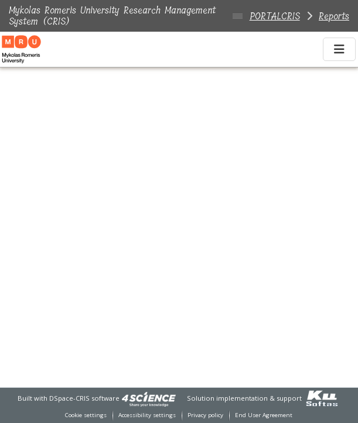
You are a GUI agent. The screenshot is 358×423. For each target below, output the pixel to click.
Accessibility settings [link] (147, 415)
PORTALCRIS (275, 16)
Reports (334, 16)
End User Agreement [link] (263, 415)
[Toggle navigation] (339, 49)
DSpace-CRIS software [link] (84, 398)
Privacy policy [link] (205, 415)
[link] (149, 398)
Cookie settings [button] (86, 415)
